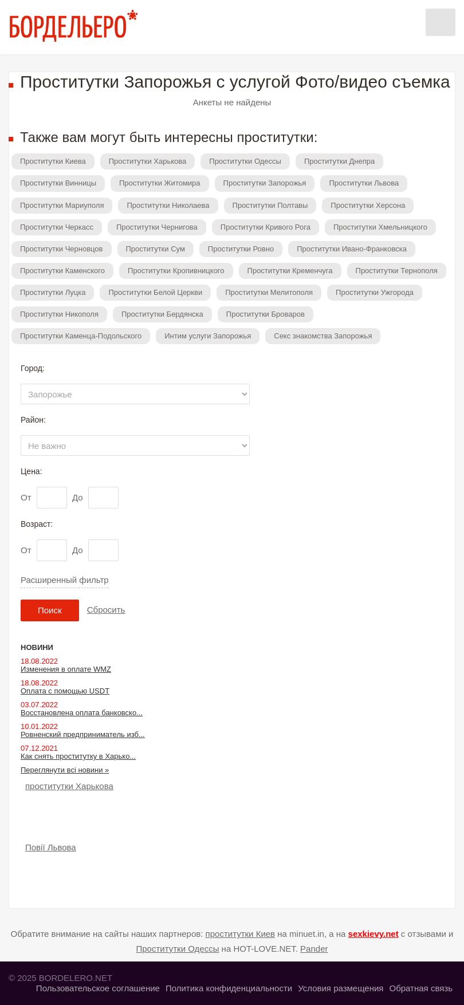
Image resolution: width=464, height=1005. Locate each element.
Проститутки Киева (53, 161)
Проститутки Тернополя (397, 270)
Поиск (50, 610)
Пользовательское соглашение (98, 988)
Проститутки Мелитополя (269, 292)
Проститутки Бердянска (162, 314)
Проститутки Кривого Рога (265, 227)
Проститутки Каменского (62, 270)
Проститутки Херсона (368, 205)
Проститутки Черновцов (61, 249)
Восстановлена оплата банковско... (82, 712)
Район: (33, 420)
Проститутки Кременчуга (290, 270)
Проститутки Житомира (159, 183)
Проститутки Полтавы (270, 205)
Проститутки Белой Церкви (155, 292)
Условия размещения (340, 988)
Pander (314, 948)
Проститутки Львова (364, 183)
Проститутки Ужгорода (375, 292)
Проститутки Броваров (265, 314)
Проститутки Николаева (168, 205)
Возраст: (37, 524)
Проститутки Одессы (245, 161)
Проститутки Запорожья (264, 183)
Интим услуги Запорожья (207, 336)
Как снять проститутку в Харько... (78, 756)
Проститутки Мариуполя (62, 205)
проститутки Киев (241, 934)
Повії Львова (50, 847)
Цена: (31, 471)
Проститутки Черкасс (56, 227)
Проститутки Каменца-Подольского (80, 336)
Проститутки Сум (155, 249)
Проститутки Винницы (58, 183)
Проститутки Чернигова (157, 227)
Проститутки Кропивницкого (176, 270)
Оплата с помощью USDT (65, 691)
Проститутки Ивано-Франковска (352, 249)
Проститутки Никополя (59, 314)
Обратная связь (421, 988)
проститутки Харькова (69, 786)
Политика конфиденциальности (229, 988)
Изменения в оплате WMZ (66, 669)
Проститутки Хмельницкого (380, 227)
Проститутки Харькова (148, 161)
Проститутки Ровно (241, 249)
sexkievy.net (373, 934)
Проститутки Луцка (52, 292)
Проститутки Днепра (339, 161)
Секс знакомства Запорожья (323, 336)
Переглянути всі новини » (65, 770)
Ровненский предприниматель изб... (83, 734)
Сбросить (106, 609)
